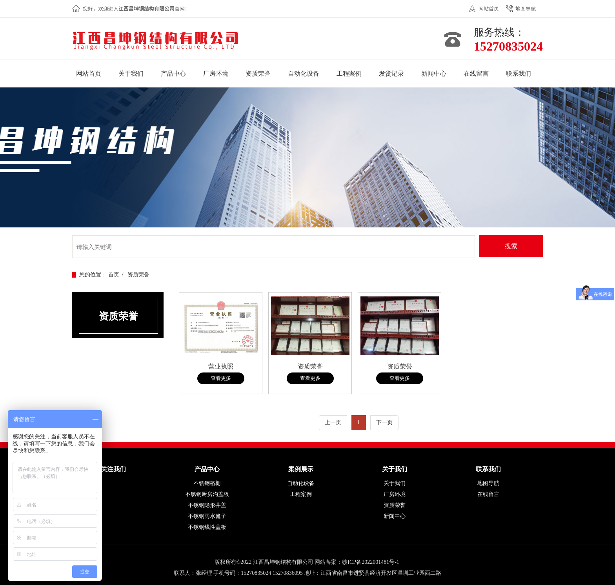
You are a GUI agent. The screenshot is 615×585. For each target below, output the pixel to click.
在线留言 (488, 494)
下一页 (384, 422)
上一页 (333, 422)
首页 (113, 275)
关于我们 (395, 483)
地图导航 (525, 8)
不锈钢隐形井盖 (207, 505)
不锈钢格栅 (207, 483)
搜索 (511, 246)
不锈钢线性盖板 (207, 527)
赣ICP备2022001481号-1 (370, 562)
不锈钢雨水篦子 (207, 516)
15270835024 (508, 46)
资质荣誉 (138, 275)
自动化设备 (301, 483)
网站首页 (489, 8)
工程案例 (301, 494)
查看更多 (221, 378)
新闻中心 (395, 516)
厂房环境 (395, 494)
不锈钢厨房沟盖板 (207, 494)
